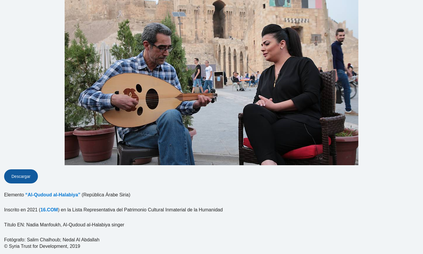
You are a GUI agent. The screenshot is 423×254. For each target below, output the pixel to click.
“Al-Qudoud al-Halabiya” (52, 194)
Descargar (21, 176)
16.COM (49, 209)
